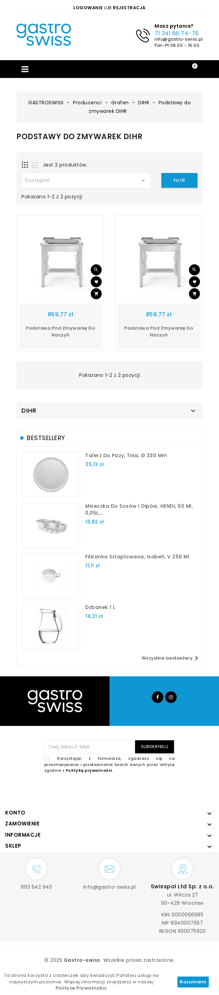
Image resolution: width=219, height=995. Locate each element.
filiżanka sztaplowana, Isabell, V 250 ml (137, 556)
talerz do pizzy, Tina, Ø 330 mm (126, 455)
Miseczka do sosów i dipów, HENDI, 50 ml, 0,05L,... (139, 509)
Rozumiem (193, 982)
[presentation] (123, 790)
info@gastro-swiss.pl (179, 39)
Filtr (179, 180)
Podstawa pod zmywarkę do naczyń (60, 331)
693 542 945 (37, 887)
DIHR (28, 411)
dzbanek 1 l (100, 607)
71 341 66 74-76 (177, 33)
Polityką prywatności (89, 770)
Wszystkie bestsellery (171, 658)
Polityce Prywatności (81, 988)
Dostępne (86, 180)
